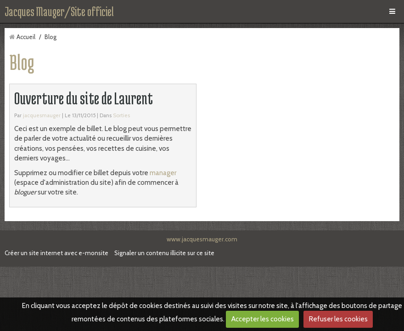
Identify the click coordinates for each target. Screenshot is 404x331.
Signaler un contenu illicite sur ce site (164, 253)
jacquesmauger (42, 115)
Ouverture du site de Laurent (83, 98)
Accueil (26, 36)
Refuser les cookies (338, 319)
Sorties (121, 115)
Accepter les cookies (262, 319)
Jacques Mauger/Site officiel (59, 11)
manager (163, 173)
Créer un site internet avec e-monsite (56, 253)
